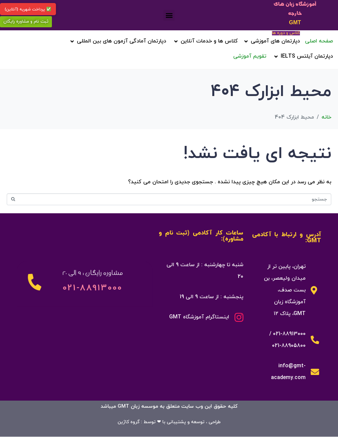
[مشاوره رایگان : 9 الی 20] (34, 282)
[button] (169, 15)
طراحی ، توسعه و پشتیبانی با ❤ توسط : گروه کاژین (169, 422)
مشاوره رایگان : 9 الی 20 (92, 273)
